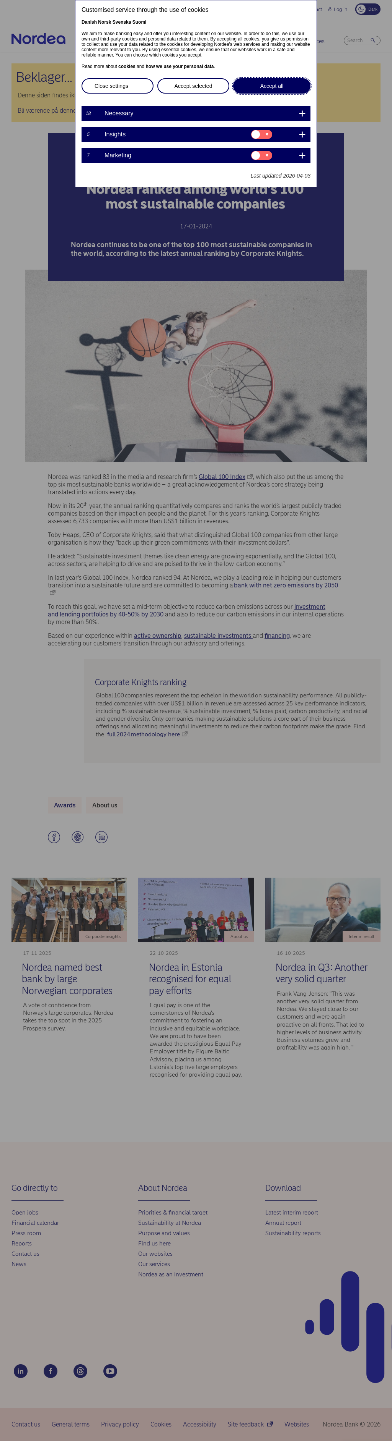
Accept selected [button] (193, 86)
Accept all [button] (272, 86)
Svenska (122, 22)
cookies (127, 66)
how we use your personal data (179, 66)
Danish (89, 22)
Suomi (139, 22)
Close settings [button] (111, 86)
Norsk (104, 22)
